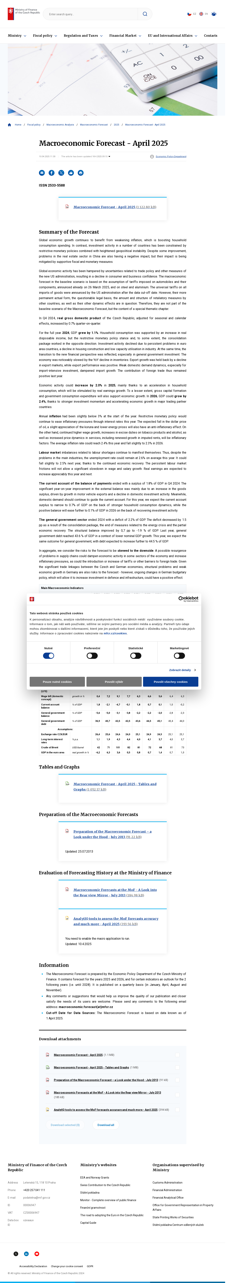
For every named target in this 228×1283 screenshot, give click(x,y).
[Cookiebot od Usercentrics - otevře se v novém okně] (181, 599)
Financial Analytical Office (168, 1197)
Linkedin (26, 1254)
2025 (116, 124)
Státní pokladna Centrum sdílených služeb (178, 1224)
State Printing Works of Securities (173, 1217)
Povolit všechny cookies (170, 681)
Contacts (210, 35)
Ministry (15, 35)
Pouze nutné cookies (57, 681)
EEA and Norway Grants (94, 1177)
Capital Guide (88, 1222)
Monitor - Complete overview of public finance (108, 1200)
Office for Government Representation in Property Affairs (183, 1207)
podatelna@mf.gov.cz (36, 1197)
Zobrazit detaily (180, 670)
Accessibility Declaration (33, 1266)
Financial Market (122, 35)
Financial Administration (167, 1190)
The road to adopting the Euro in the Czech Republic (111, 1215)
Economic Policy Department (171, 156)
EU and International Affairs (170, 35)
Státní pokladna (89, 1192)
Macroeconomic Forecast (94, 124)
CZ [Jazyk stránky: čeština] (191, 14)
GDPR (90, 1266)
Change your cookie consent (67, 1266)
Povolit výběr (114, 681)
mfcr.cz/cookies (115, 633)
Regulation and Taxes (81, 35)
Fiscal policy (42, 35)
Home (18, 124)
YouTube (37, 1254)
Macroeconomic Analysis (60, 124)
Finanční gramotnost (92, 1207)
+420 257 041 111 (34, 1190)
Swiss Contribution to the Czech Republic (105, 1185)
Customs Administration (167, 1182)
